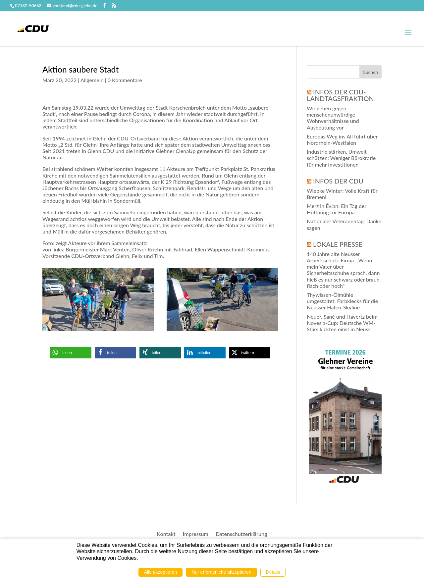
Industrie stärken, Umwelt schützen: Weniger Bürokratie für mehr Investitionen (341, 157)
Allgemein (92, 80)
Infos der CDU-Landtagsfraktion (340, 95)
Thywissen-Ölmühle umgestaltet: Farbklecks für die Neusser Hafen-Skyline (342, 300)
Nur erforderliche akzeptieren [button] (221, 572)
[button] (70, 352)
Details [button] (273, 572)
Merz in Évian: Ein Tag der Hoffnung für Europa (336, 209)
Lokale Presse (337, 244)
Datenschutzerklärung (241, 534)
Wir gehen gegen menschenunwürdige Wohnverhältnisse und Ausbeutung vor (333, 118)
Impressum (195, 534)
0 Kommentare (125, 80)
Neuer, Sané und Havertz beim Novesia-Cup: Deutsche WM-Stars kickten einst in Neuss (342, 322)
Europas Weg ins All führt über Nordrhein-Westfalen (342, 139)
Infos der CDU (338, 181)
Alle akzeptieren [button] (160, 572)
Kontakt (166, 534)
